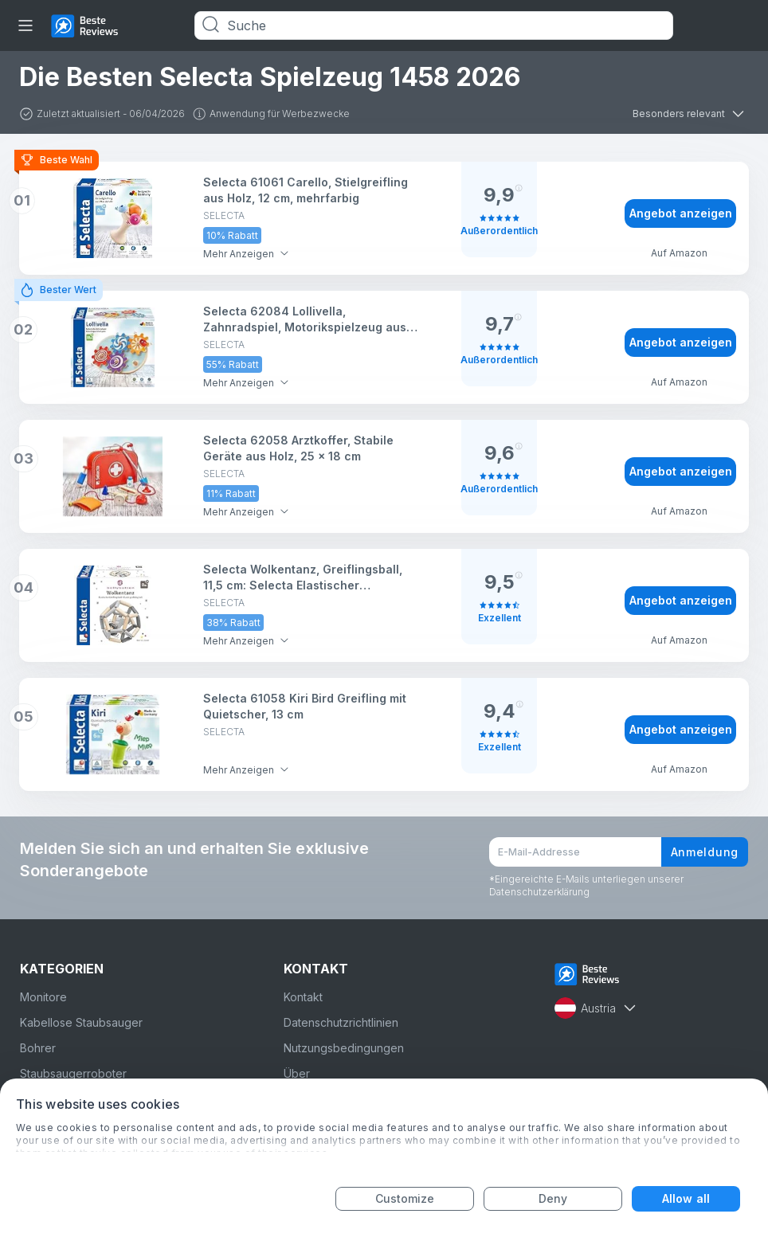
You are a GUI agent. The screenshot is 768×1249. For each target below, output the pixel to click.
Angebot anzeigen (680, 213)
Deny (553, 1198)
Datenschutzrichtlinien (341, 1022)
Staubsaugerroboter (73, 1073)
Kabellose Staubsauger (81, 1022)
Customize (405, 1198)
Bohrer (38, 1048)
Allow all (686, 1198)
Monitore (43, 997)
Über (297, 1073)
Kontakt (303, 997)
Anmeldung (705, 852)
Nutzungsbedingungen (344, 1048)
